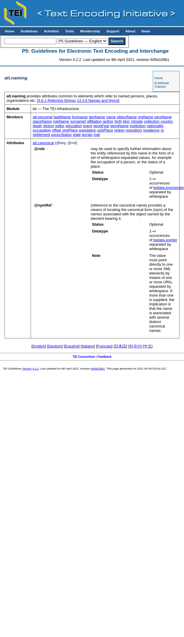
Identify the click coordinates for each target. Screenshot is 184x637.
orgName (145, 117)
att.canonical (43, 143)
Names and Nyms (97, 100)
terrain (87, 134)
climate (137, 121)
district (48, 126)
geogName (119, 126)
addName (62, 117)
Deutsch (55, 346)
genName (97, 117)
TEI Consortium (84, 356)
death (37, 126)
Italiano (88, 346)
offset (56, 130)
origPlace (70, 130)
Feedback (104, 356)
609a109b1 (98, 368)
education (74, 126)
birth (118, 121)
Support (112, 31)
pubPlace (105, 130)
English (38, 346)
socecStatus (61, 134)
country (167, 121)
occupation (42, 130)
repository (134, 130)
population (87, 130)
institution (138, 126)
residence (151, 130)
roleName (61, 121)
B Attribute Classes (162, 84)
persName (163, 117)
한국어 (135, 346)
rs (162, 130)
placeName (42, 121)
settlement (41, 134)
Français (104, 346)
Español (72, 346)
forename (80, 117)
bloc (126, 121)
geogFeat (101, 126)
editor (59, 126)
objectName (127, 117)
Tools (69, 31)
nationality (155, 126)
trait (97, 134)
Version (27, 368)
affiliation (94, 121)
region (119, 130)
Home (9, 31)
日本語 (120, 346)
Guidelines (29, 31)
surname (77, 121)
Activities (51, 31)
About (130, 31)
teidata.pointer (165, 240)
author (108, 121)
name (111, 117)
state (77, 134)
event (87, 126)
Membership (90, 31)
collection (152, 121)
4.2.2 (35, 368)
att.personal (42, 117)
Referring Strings (57, 100)
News (146, 31)
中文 (148, 346)
